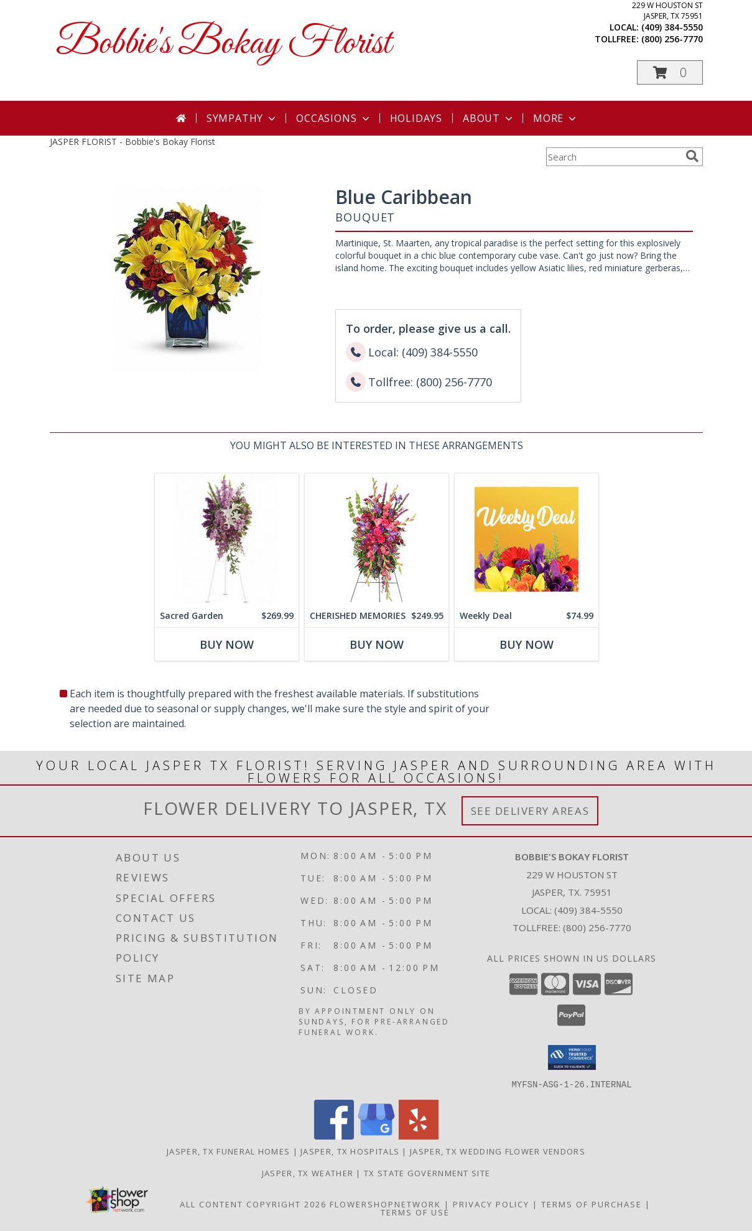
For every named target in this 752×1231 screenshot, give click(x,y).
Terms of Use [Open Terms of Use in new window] (415, 1211)
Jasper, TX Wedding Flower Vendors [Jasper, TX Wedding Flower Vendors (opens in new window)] (497, 1150)
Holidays (416, 118)
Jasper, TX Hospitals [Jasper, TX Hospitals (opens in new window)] (349, 1150)
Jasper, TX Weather (307, 1172)
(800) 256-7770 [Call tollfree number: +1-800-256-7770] (672, 39)
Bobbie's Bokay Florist (223, 44)
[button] (670, 72)
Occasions (333, 118)
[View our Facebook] (334, 1135)
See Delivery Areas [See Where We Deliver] (530, 811)
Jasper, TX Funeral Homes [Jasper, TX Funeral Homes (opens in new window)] (228, 1150)
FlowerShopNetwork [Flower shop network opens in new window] (385, 1203)
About (489, 118)
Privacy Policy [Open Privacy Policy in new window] (491, 1203)
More (555, 118)
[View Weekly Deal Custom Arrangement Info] (526, 539)
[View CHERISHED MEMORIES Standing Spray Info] (376, 539)
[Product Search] (613, 156)
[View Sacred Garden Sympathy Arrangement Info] (226, 539)
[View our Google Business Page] (376, 1135)
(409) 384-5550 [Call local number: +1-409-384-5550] (672, 27)
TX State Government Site (427, 1172)
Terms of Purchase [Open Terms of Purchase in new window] (591, 1203)
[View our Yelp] (419, 1135)
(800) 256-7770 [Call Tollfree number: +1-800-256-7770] (597, 927)
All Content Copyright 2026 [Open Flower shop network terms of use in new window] (253, 1203)
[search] (692, 156)
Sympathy (242, 118)
